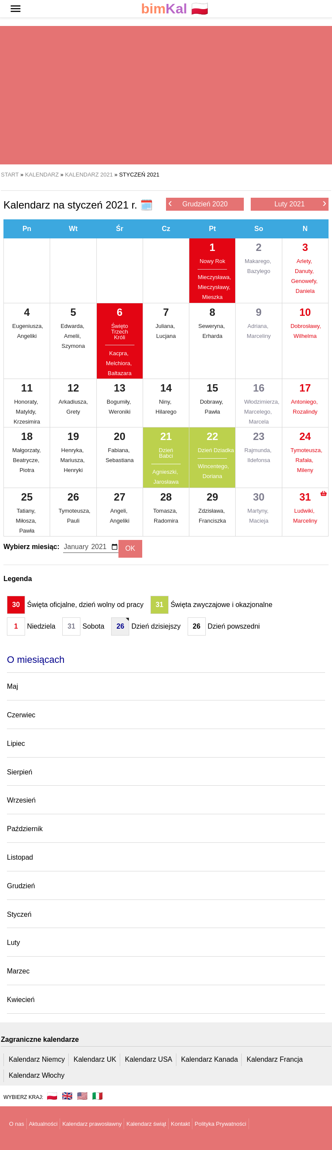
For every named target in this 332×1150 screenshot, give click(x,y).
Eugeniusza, (27, 326)
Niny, (166, 401)
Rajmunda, (258, 450)
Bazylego (258, 271)
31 (305, 497)
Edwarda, (73, 326)
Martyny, (258, 511)
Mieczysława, (212, 277)
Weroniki (120, 411)
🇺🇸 (82, 1096)
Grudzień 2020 (198, 203)
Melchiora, (120, 363)
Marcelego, (259, 411)
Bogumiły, (120, 401)
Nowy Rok (212, 261)
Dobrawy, (212, 401)
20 (119, 436)
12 (73, 388)
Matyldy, (27, 411)
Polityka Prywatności (220, 1124)
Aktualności (43, 1124)
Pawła (212, 411)
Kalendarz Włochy (36, 1075)
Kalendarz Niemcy (37, 1059)
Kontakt (180, 1124)
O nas (16, 1124)
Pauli (73, 520)
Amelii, (73, 336)
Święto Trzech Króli (119, 332)
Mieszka (212, 297)
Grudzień (21, 886)
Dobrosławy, (305, 326)
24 (305, 436)
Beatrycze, (27, 460)
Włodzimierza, (259, 401)
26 (73, 497)
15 (212, 388)
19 (73, 436)
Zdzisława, (212, 511)
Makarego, (259, 261)
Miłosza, (27, 520)
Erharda (212, 336)
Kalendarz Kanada (209, 1059)
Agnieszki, (166, 472)
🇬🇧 (67, 1096)
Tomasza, (166, 511)
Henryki (73, 470)
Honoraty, (27, 401)
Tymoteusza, (305, 450)
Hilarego (166, 411)
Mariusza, (73, 460)
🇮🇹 (97, 1096)
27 (119, 497)
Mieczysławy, (212, 287)
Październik (25, 828)
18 (27, 436)
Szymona (73, 346)
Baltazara (119, 373)
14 (166, 388)
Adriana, (259, 326)
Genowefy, (305, 281)
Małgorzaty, (27, 450)
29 (212, 497)
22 (212, 436)
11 (27, 388)
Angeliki (27, 336)
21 (166, 436)
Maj (12, 686)
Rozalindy (305, 411)
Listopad (20, 857)
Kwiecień (21, 999)
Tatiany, (26, 511)
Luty (13, 942)
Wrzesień (21, 800)
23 (259, 436)
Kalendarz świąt (146, 1124)
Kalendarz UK (94, 1059)
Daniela (305, 291)
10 (305, 312)
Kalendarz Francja (275, 1059)
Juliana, (166, 326)
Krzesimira (26, 421)
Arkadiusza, (73, 401)
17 (305, 388)
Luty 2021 (300, 203)
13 (119, 388)
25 (27, 497)
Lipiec (16, 743)
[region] (166, 95)
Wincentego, (212, 466)
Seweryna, (212, 326)
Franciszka (212, 520)
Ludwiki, (305, 511)
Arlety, (305, 261)
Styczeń (19, 914)
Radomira (166, 520)
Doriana (213, 476)
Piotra (26, 470)
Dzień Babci (166, 453)
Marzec (18, 971)
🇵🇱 (174, 9)
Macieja (258, 520)
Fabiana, (119, 450)
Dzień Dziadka (212, 450)
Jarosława (166, 482)
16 (259, 388)
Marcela (258, 421)
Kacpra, (119, 353)
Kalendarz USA (148, 1059)
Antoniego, (305, 401)
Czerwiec (21, 715)
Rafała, (305, 460)
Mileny (305, 470)
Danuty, (305, 271)
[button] (15, 8)
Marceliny (259, 336)
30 (259, 497)
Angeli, (119, 511)
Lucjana (166, 336)
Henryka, (73, 450)
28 (166, 497)
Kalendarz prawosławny (91, 1124)
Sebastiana (119, 460)
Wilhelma (305, 336)
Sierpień (19, 772)
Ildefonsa (258, 460)
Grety (73, 411)
